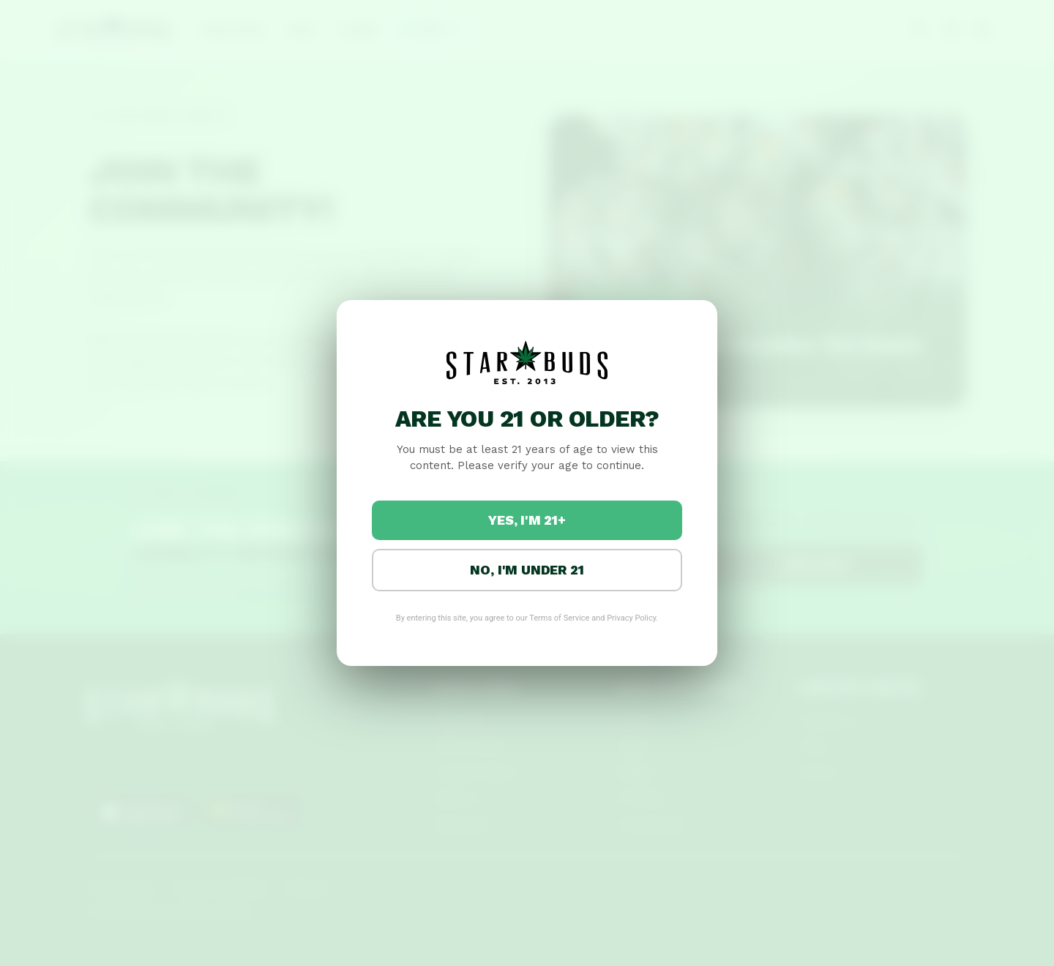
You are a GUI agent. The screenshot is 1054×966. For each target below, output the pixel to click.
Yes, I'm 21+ (527, 520)
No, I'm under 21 (526, 569)
